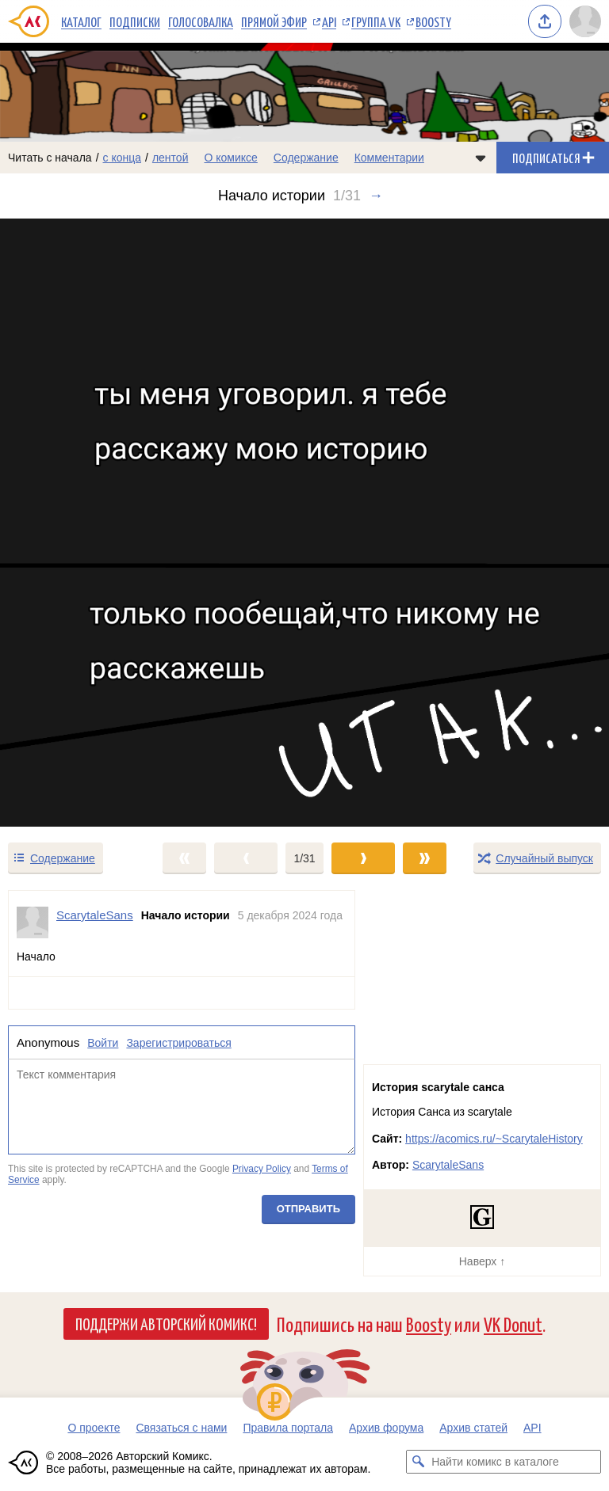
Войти (102, 1042)
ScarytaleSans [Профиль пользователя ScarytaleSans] (94, 915)
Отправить (308, 1209)
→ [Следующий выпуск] (376, 195)
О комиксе (230, 157)
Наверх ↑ (482, 1261)
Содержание (306, 157)
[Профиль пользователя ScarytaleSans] (32, 922)
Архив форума (386, 1427)
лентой (170, 157)
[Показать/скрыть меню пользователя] (585, 21)
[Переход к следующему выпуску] (304, 523)
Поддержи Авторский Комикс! (166, 1323)
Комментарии (389, 157)
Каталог (81, 21)
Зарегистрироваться (178, 1042)
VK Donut (513, 1323)
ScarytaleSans (448, 1164)
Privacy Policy (261, 1168)
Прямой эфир (274, 21)
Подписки (134, 21)
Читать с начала (50, 157)
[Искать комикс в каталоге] (418, 1462)
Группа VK (375, 21)
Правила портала (288, 1427)
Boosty (433, 21)
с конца (122, 157)
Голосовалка (200, 21)
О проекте (93, 1427)
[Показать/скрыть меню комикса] (480, 157)
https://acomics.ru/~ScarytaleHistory (494, 1138)
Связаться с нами (181, 1427)
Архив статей (473, 1427)
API (329, 21)
